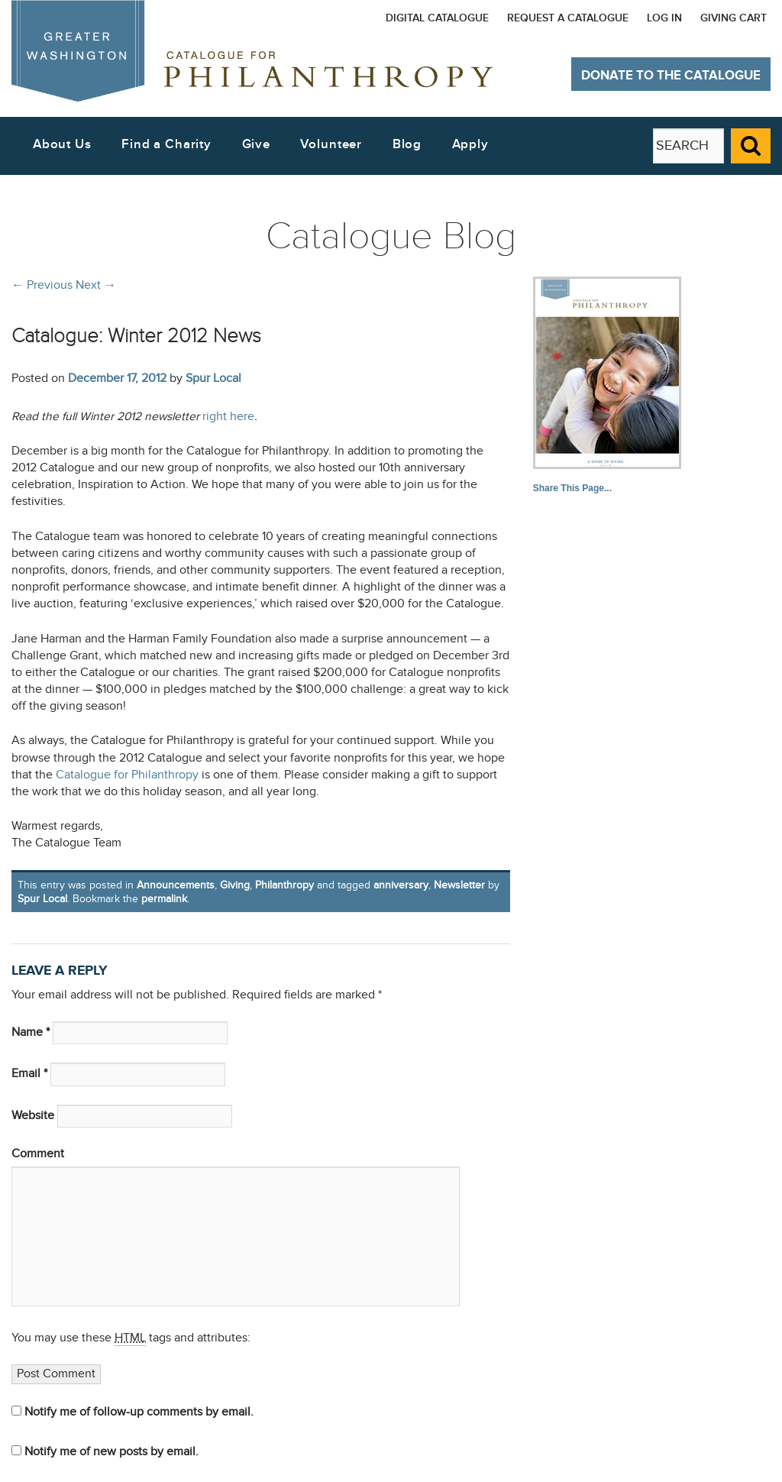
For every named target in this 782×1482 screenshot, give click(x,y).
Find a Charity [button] (166, 144)
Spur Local (213, 378)
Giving (235, 885)
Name (30, 1032)
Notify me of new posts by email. (111, 1452)
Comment (37, 1154)
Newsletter (459, 885)
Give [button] (256, 144)
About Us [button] (62, 144)
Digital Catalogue (437, 17)
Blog (407, 144)
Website (32, 1115)
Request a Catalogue (568, 17)
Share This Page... (572, 488)
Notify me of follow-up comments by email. (139, 1412)
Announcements (176, 885)
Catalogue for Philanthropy (127, 775)
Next (96, 285)
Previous (42, 285)
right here (228, 416)
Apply (470, 144)
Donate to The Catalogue (671, 75)
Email (29, 1073)
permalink (164, 898)
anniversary (400, 885)
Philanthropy (284, 885)
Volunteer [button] (331, 144)
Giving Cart (733, 17)
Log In (664, 17)
